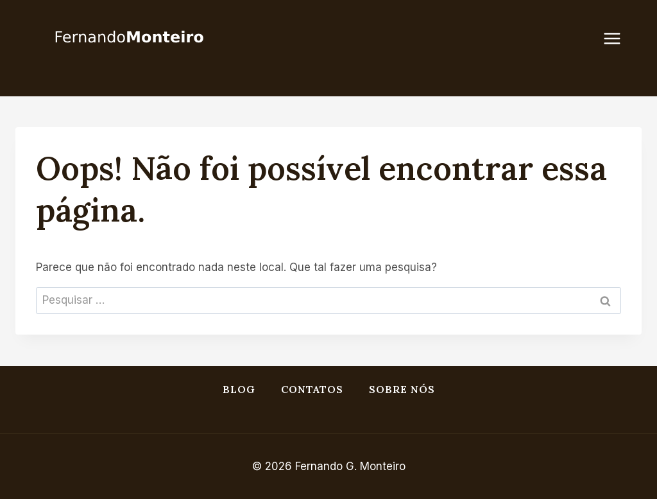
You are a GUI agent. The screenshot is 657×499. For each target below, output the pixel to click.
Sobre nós (402, 389)
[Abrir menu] (618, 38)
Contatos (312, 389)
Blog (239, 389)
